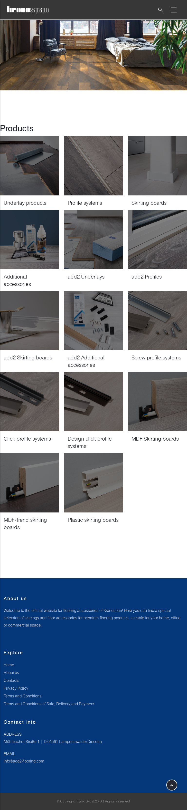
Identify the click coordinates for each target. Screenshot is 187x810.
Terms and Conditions (22, 696)
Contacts (11, 680)
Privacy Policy (16, 688)
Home (9, 664)
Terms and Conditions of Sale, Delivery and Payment (49, 703)
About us (11, 672)
